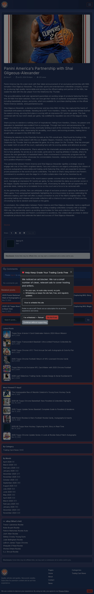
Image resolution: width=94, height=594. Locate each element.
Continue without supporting (35, 322)
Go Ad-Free (52, 317)
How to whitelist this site (34, 303)
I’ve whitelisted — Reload (33, 317)
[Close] (71, 272)
